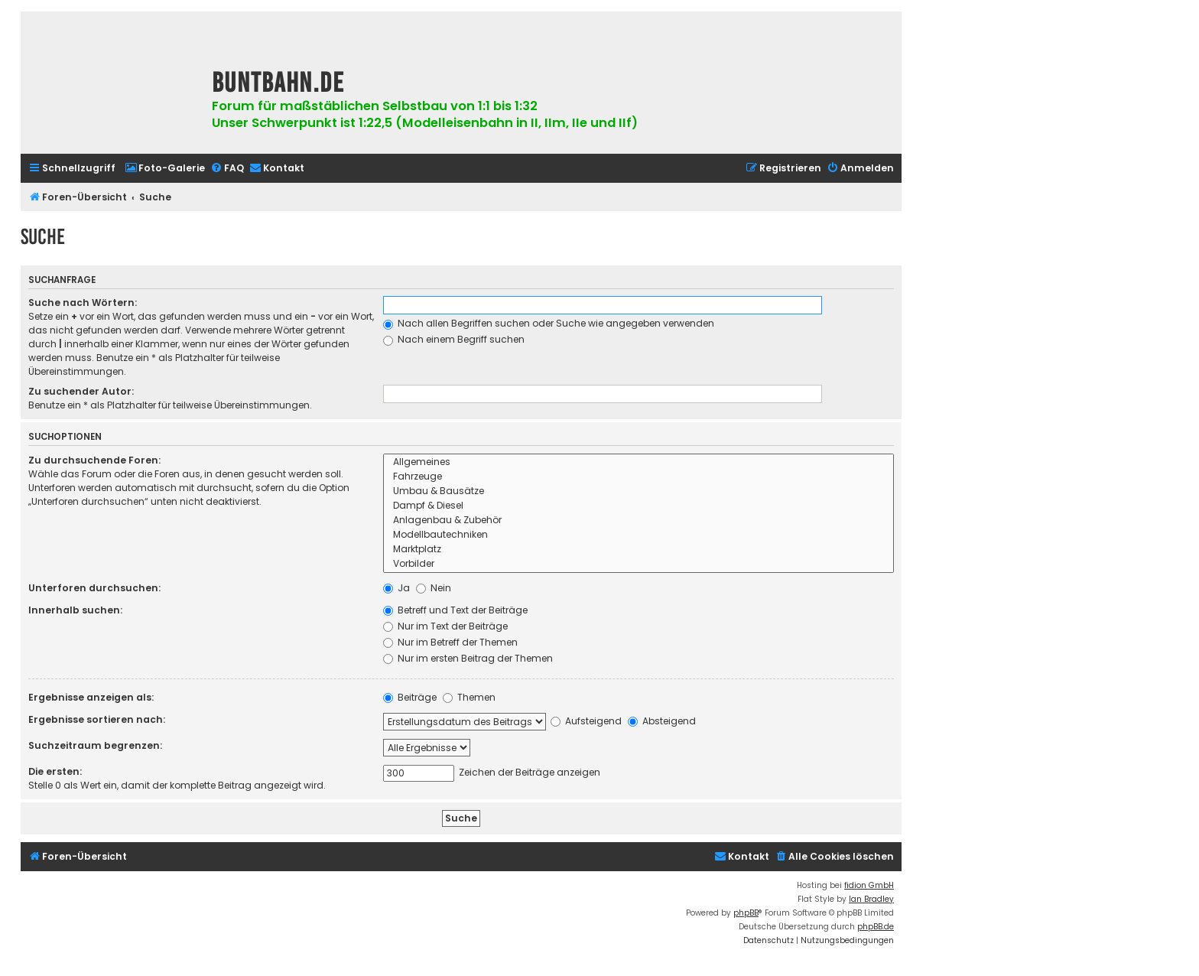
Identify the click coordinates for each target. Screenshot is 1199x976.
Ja (396, 587)
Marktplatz (638, 549)
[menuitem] (165, 168)
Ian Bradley (871, 899)
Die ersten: (55, 771)
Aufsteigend (586, 720)
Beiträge (410, 697)
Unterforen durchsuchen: (94, 587)
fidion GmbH (869, 885)
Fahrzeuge (638, 477)
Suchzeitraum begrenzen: (95, 745)
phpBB (746, 913)
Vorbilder (638, 564)
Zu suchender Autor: (81, 391)
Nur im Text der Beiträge (445, 626)
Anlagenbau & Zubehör (638, 520)
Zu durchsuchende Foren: (94, 460)
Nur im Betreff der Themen (450, 642)
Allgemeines (638, 462)
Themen (469, 697)
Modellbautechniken (638, 535)
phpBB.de (875, 926)
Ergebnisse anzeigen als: (91, 697)
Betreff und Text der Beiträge (455, 610)
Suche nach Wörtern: (82, 302)
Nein (433, 587)
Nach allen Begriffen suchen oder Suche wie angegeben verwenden (548, 323)
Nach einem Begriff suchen (454, 339)
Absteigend (662, 720)
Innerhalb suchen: (75, 610)
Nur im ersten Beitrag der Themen (468, 658)
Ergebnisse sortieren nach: (96, 719)
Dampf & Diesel (638, 506)
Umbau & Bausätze (638, 491)
